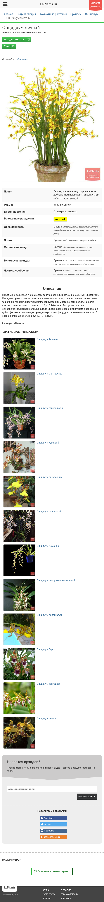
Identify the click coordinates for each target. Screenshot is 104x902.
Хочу (10, 46)
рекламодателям (69, 894)
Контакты (66, 898)
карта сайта (48, 894)
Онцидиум (91, 14)
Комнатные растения (53, 14)
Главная (8, 14)
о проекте (66, 890)
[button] (53, 818)
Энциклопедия (26, 14)
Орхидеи (75, 14)
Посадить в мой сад (17, 39)
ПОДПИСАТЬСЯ (87, 796)
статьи (45, 890)
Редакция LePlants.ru (13, 323)
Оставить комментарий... (52, 871)
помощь (46, 898)
